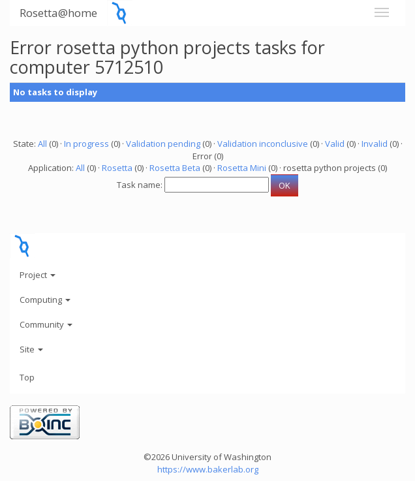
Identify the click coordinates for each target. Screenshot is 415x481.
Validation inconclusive (262, 143)
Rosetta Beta (174, 168)
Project (37, 275)
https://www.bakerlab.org (207, 469)
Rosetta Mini (241, 168)
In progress (86, 143)
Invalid (374, 143)
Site (31, 349)
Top (27, 377)
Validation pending (163, 143)
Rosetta (117, 168)
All (42, 143)
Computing (45, 299)
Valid (335, 143)
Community (46, 324)
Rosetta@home (58, 12)
